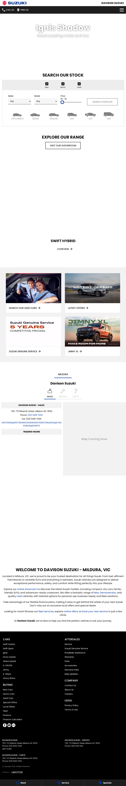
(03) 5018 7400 (35, 415)
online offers (71, 611)
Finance (7, 715)
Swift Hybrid (9, 644)
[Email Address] (32, 424)
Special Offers (10, 702)
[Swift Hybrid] (63, 207)
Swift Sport (8, 648)
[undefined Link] (13, 725)
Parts (67, 661)
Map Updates (71, 673)
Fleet (5, 710)
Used (20, 596)
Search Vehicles (102, 102)
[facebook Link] (5, 725)
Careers (69, 693)
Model (45, 99)
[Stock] (21, 783)
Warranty (69, 656)
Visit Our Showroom (63, 145)
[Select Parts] (76, 394)
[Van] (108, 115)
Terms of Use (71, 709)
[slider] (62, 102)
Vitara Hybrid (9, 661)
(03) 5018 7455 (15, 761)
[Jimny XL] (92, 336)
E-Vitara (7, 673)
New (96, 592)
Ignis (5, 652)
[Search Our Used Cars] (33, 293)
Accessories (71, 665)
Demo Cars (8, 693)
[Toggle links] (12, 772)
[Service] (63, 783)
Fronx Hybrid (9, 656)
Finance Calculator (12, 719)
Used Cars (8, 698)
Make (19, 99)
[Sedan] (36, 115)
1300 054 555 (77, 746)
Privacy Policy (71, 705)
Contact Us (70, 685)
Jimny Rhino (9, 678)
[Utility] (90, 115)
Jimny (6, 669)
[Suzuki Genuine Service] (33, 336)
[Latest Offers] (92, 293)
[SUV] (72, 115)
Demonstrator (108, 592)
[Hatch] (17, 115)
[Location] (50, 394)
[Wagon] (54, 115)
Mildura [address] (63, 374)
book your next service (95, 611)
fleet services (46, 611)
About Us (69, 689)
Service (68, 644)
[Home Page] (14, 3)
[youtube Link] (9, 725)
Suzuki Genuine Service (76, 648)
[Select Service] (63, 394)
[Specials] (105, 783)
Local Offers (9, 706)
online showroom (27, 589)
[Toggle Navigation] (122, 10)
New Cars (8, 689)
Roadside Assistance (75, 652)
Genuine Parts (72, 669)
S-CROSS (7, 665)
